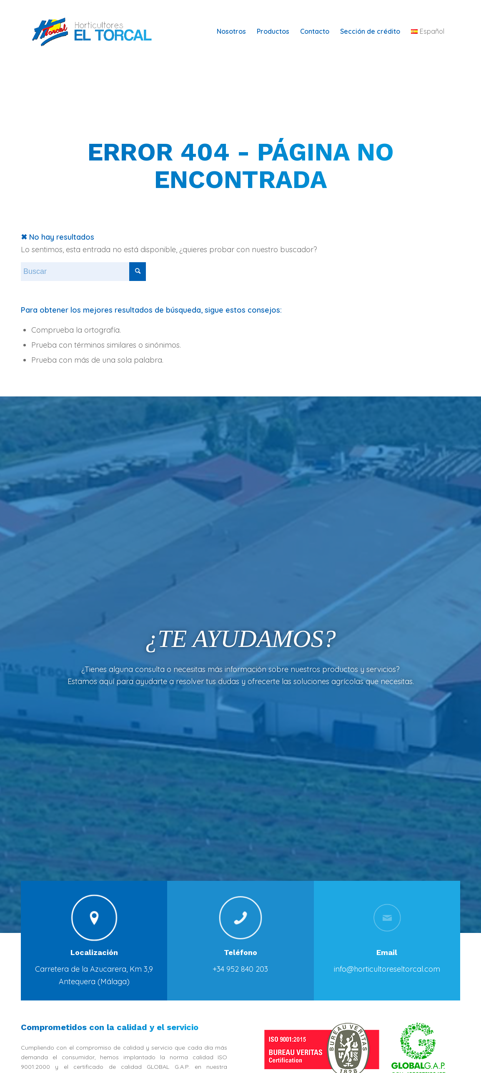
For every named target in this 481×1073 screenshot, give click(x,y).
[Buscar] (83, 271)
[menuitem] (231, 31)
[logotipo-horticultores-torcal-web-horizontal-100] (97, 31)
